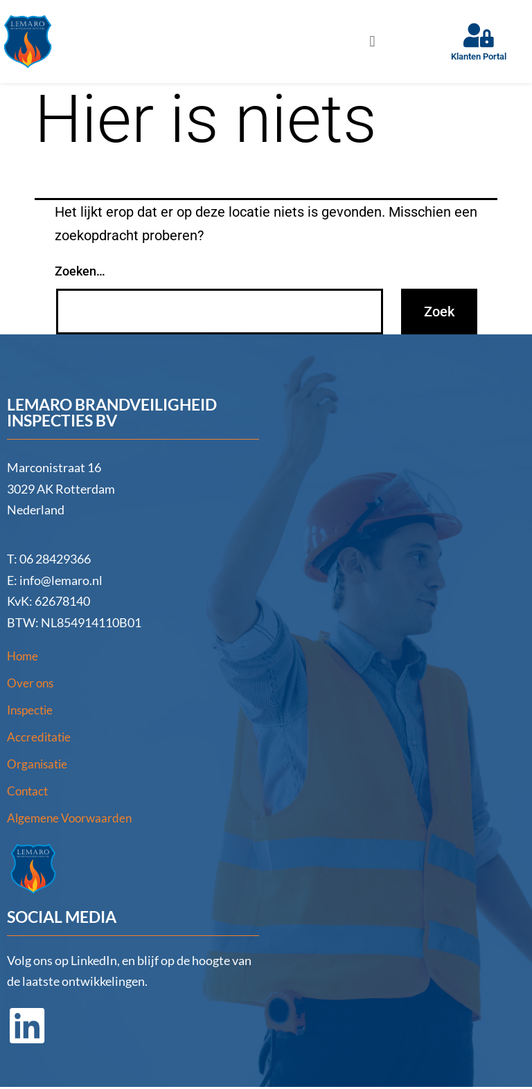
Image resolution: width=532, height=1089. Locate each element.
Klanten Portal (478, 56)
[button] (372, 41)
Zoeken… (80, 271)
